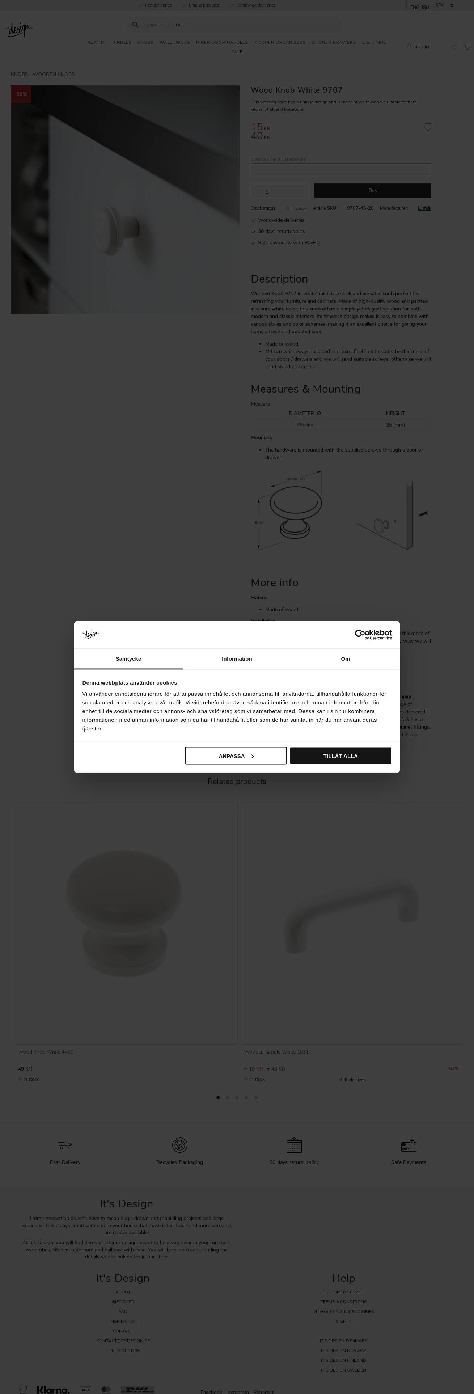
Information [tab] (237, 659)
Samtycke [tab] (128, 659)
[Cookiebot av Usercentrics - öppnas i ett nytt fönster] (360, 634)
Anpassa (236, 756)
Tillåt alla (340, 756)
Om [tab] (345, 659)
